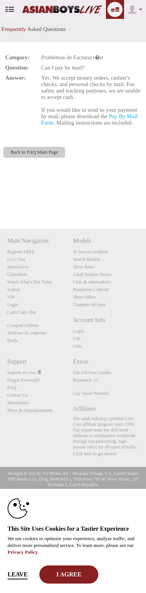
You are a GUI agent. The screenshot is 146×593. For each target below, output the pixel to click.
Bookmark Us (85, 380)
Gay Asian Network (91, 393)
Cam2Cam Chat (21, 312)
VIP (10, 297)
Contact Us (17, 395)
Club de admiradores (92, 282)
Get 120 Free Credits (92, 372)
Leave (18, 574)
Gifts (77, 346)
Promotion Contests (91, 289)
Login (12, 304)
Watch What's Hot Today (30, 282)
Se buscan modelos (90, 251)
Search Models (86, 259)
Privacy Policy (23, 552)
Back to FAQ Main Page (34, 152)
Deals (12, 340)
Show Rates (84, 267)
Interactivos (18, 267)
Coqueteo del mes (89, 304)
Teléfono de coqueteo (26, 333)
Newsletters (18, 402)
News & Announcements (30, 410)
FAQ (11, 387)
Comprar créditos (23, 325)
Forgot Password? (23, 380)
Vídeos (13, 289)
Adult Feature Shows (92, 274)
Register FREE (20, 251)
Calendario (17, 274)
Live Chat (16, 259)
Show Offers (84, 297)
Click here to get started (94, 453)
